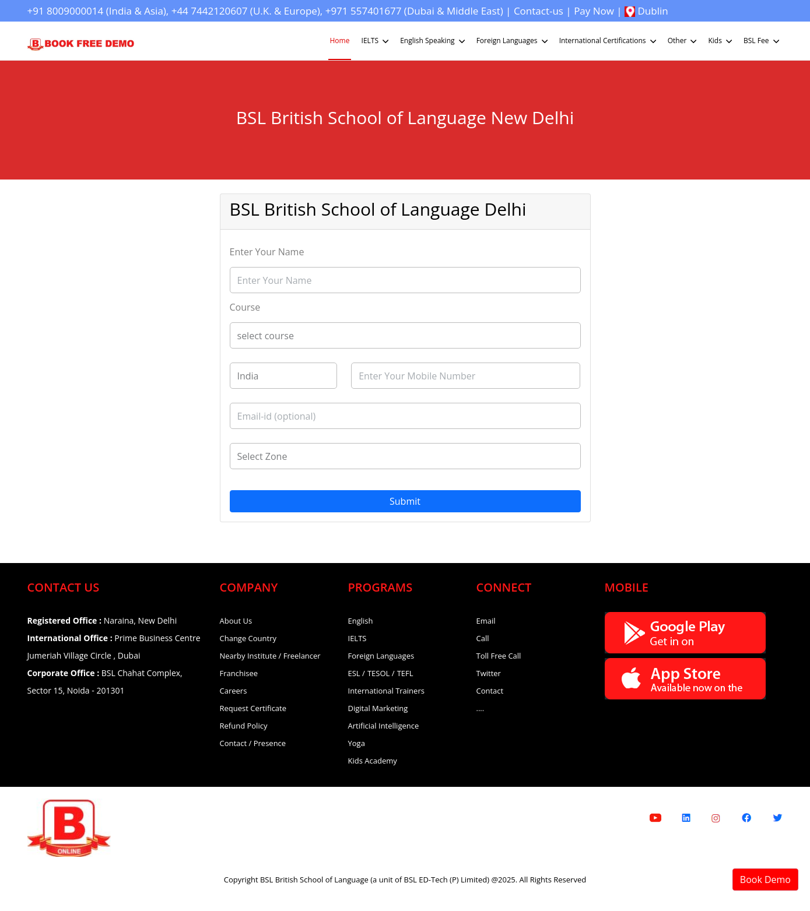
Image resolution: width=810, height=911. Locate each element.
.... (480, 708)
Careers (233, 690)
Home (340, 40)
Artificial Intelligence (383, 725)
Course (245, 307)
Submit (405, 501)
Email (486, 620)
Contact (490, 690)
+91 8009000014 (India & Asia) (96, 10)
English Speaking (433, 41)
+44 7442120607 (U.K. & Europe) (245, 10)
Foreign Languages (513, 41)
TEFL (405, 673)
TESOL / (381, 673)
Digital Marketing (378, 708)
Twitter (488, 673)
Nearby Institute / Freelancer (270, 655)
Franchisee (239, 673)
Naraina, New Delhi (102, 620)
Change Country (248, 638)
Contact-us (538, 10)
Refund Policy (244, 725)
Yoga (356, 743)
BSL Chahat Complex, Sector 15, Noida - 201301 (105, 681)
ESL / (356, 673)
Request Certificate (253, 708)
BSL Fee (762, 41)
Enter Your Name (267, 251)
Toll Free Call (498, 655)
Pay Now (594, 10)
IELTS (376, 41)
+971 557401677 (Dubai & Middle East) (414, 10)
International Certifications (608, 41)
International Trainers (386, 690)
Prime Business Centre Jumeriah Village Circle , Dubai (114, 646)
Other (683, 41)
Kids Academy (372, 760)
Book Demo (765, 879)
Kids (721, 41)
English (360, 620)
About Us (236, 620)
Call (482, 638)
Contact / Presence (253, 743)
